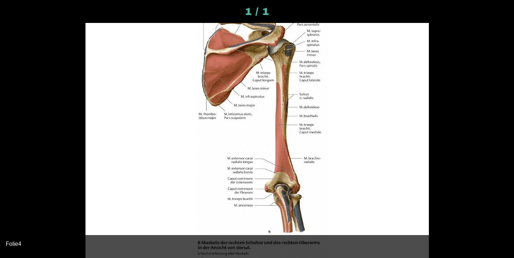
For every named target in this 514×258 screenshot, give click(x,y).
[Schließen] (11, 11)
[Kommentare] (495, 11)
